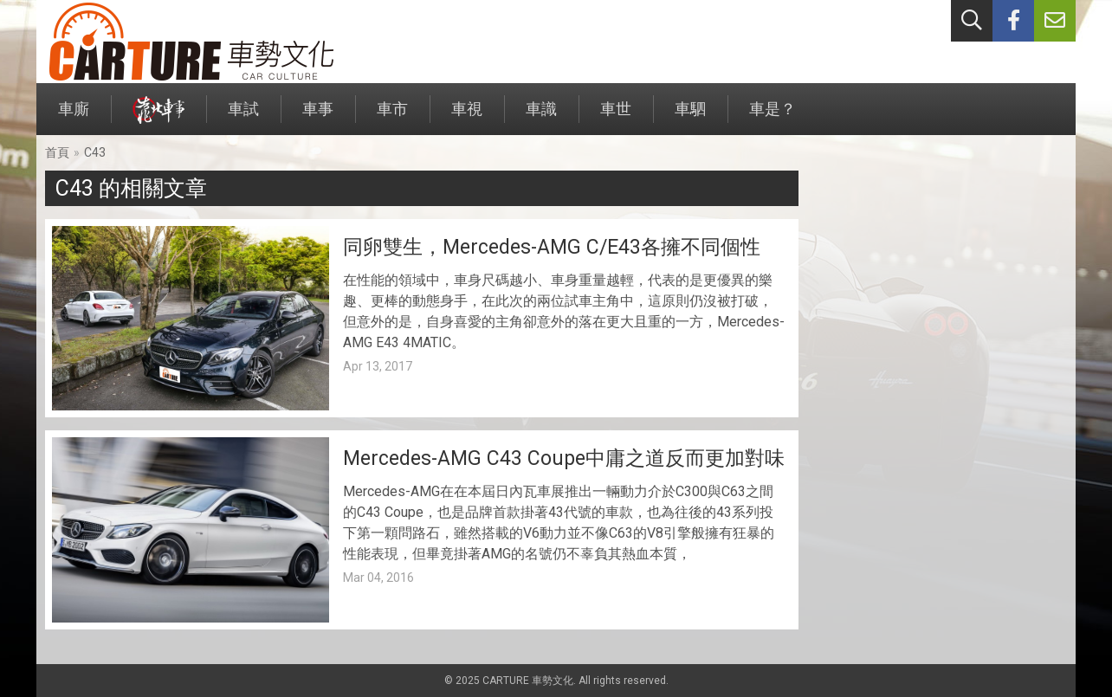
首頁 (57, 152)
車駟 (690, 117)
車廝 (73, 117)
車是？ (772, 117)
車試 (243, 117)
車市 (392, 117)
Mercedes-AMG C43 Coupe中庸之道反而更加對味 (564, 458)
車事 (318, 117)
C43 (95, 152)
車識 (541, 117)
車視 (467, 117)
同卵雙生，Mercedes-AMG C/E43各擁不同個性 (551, 247)
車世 (616, 117)
